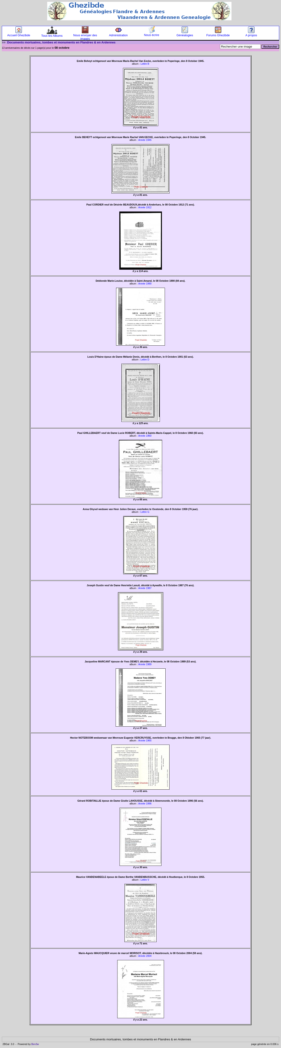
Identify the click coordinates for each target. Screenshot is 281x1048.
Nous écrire (151, 33)
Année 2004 (144, 955)
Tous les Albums (51, 34)
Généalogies (184, 34)
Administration (118, 34)
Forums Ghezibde (218, 34)
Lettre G (144, 511)
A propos (251, 34)
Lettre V (144, 879)
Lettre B (144, 63)
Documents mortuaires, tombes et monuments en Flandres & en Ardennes (61, 42)
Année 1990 (144, 283)
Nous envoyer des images (85, 35)
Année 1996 (144, 803)
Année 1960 (144, 435)
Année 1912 (144, 207)
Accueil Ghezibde (18, 34)
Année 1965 (144, 740)
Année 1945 (144, 140)
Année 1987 (144, 588)
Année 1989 (144, 664)
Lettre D (144, 359)
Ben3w (35, 1044)
